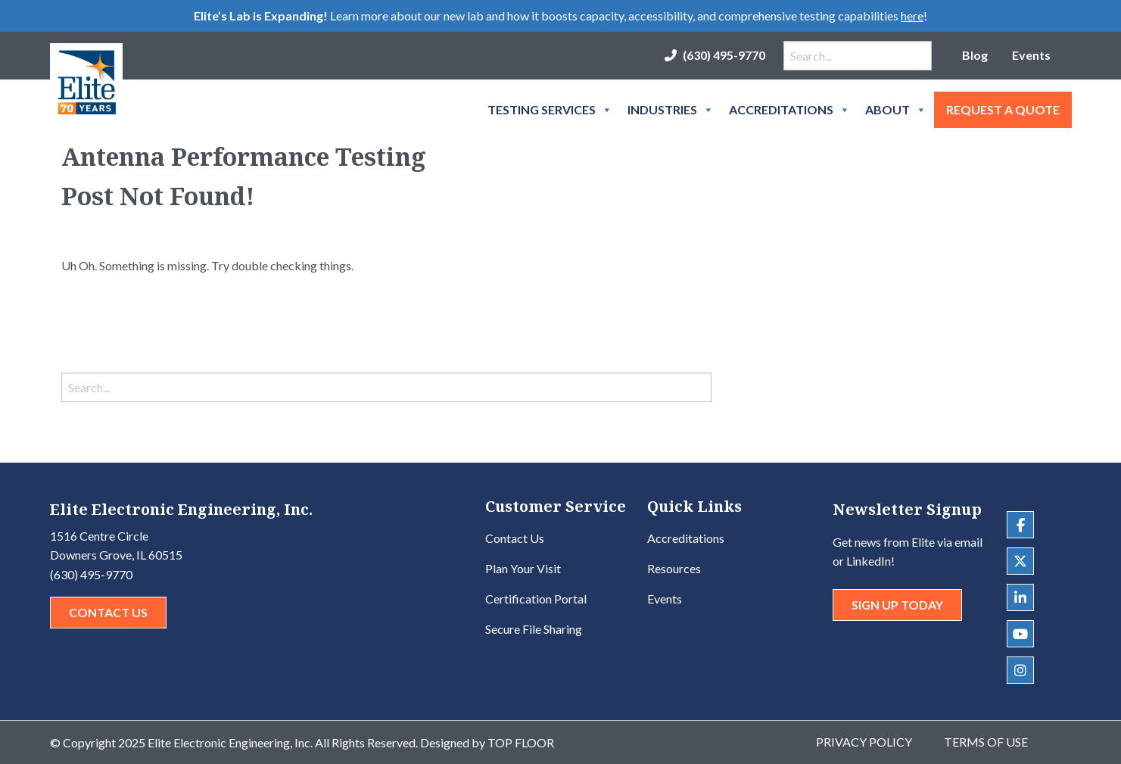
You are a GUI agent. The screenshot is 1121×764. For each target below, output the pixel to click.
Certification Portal (536, 598)
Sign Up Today (897, 604)
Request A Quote (1003, 109)
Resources (674, 568)
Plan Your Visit (523, 568)
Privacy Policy (864, 741)
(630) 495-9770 (724, 55)
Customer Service (555, 507)
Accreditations (789, 110)
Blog (975, 55)
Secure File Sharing (533, 629)
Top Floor (520, 742)
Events (1031, 55)
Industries (670, 110)
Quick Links (694, 507)
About (895, 110)
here (912, 15)
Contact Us (108, 612)
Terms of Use (986, 741)
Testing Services (549, 110)
